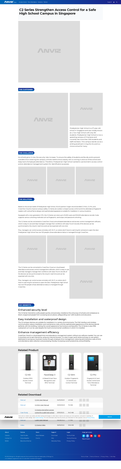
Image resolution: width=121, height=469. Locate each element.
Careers (7, 444)
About (7, 441)
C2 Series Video (40, 434)
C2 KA (28, 383)
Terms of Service (71, 446)
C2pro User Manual (41, 429)
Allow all (110, 466)
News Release (40, 444)
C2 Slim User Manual (42, 414)
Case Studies (24, 444)
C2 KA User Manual (41, 409)
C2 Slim (71, 383)
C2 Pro (93, 383)
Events (38, 446)
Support (108, 2)
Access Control (23, 2)
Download (54, 444)
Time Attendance (33, 2)
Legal (68, 441)
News (37, 441)
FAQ (52, 446)
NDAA (7, 449)
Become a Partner (25, 449)
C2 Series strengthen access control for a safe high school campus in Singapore (44, 421)
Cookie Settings (39, 466)
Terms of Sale (71, 444)
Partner (50, 2)
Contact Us (8, 446)
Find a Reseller (24, 446)
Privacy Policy (91, 466)
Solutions (43, 2)
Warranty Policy (56, 449)
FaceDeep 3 (49, 383)
